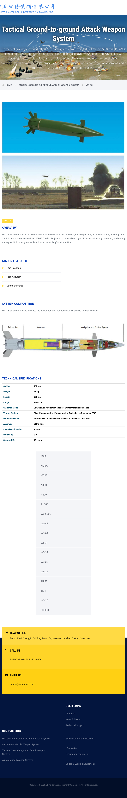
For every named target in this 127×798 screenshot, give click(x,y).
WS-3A (44, 542)
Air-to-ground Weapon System (17, 760)
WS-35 (44, 600)
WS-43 (44, 523)
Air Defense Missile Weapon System (20, 744)
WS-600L (46, 513)
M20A (44, 465)
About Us (70, 713)
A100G (45, 504)
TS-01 (44, 581)
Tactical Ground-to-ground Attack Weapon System (49, 85)
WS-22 (44, 571)
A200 (44, 494)
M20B (44, 475)
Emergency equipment (77, 756)
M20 (43, 456)
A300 (44, 485)
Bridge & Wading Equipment (80, 763)
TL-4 (43, 590)
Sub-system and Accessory (79, 740)
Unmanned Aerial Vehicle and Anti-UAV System (26, 738)
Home (9, 85)
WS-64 (44, 533)
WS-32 (44, 552)
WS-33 (44, 561)
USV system (72, 748)
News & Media (73, 719)
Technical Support (75, 725)
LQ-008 (45, 610)
